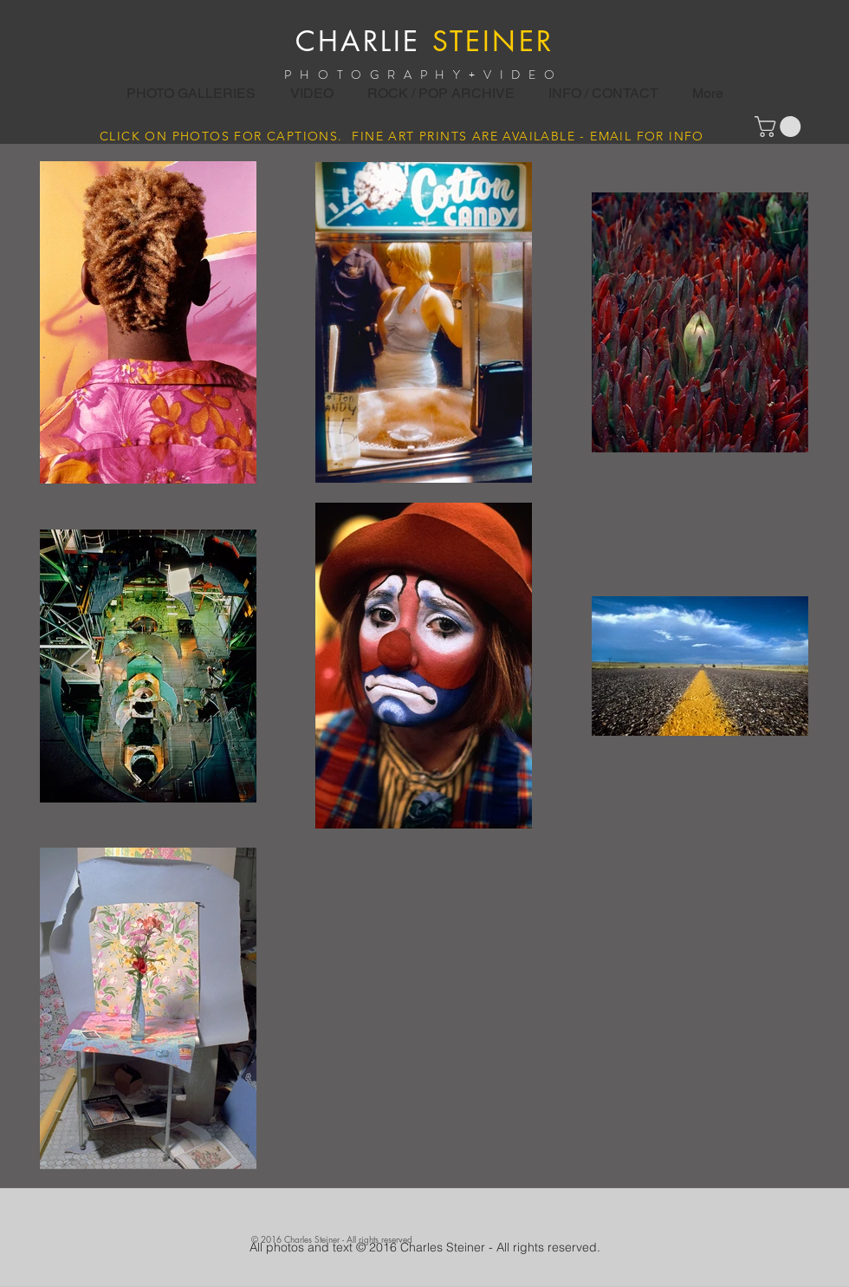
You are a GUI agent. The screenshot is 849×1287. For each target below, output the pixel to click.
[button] (440, 93)
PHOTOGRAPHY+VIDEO (423, 74)
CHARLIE (357, 41)
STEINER (493, 41)
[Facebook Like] (412, 1216)
